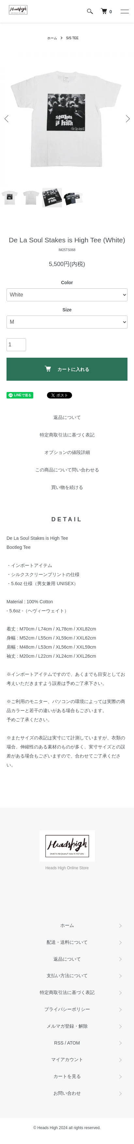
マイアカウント (67, 1059)
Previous (7, 118)
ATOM (73, 1043)
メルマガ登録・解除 (67, 1026)
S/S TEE (72, 38)
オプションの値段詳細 (67, 452)
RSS (59, 1043)
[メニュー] (124, 11)
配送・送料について (67, 942)
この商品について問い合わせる (67, 469)
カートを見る (67, 1076)
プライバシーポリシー (67, 1009)
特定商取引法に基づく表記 (67, 434)
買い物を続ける (67, 487)
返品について (67, 417)
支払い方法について (67, 975)
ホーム (52, 38)
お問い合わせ (67, 1093)
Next (126, 118)
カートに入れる (67, 369)
